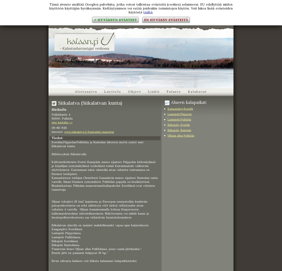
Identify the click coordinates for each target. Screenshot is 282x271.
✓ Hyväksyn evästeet (115, 20)
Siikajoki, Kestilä (179, 125)
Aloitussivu (86, 92)
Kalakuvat (197, 92)
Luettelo (112, 92)
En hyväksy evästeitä (166, 20)
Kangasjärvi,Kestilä (180, 109)
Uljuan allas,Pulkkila (181, 135)
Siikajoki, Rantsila (179, 130)
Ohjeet (134, 92)
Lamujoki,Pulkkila (179, 119)
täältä (148, 12)
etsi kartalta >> (62, 122)
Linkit (154, 92)
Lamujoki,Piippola (180, 114)
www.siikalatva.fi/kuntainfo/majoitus (89, 132)
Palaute (174, 92)
